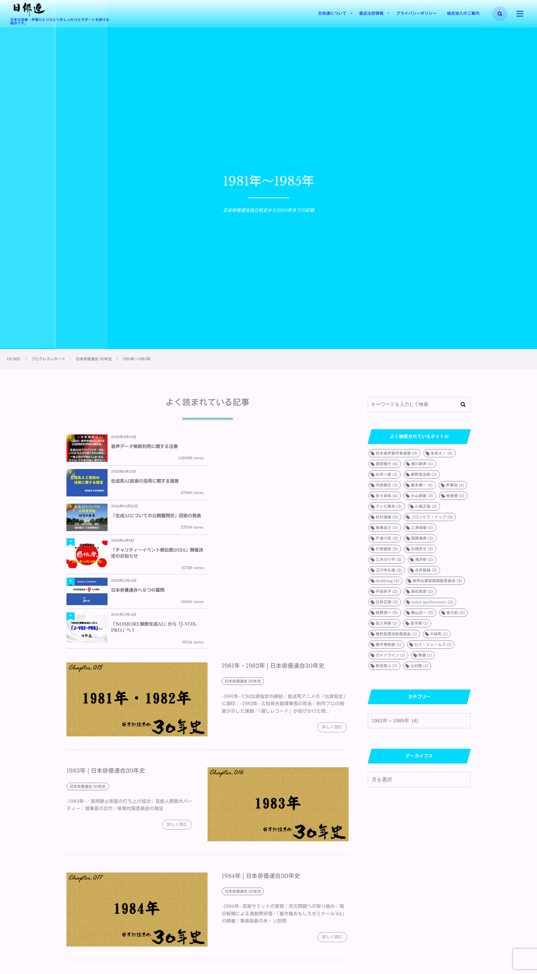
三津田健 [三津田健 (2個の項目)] (422, 527)
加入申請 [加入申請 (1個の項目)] (386, 623)
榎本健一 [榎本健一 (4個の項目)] (422, 485)
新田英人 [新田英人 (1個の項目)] (386, 665)
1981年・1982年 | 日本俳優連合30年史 (273, 565)
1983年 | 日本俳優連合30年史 (105, 670)
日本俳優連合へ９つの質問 (137, 523)
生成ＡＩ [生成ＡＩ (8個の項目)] (441, 453)
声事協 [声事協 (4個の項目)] (455, 485)
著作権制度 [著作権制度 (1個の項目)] (388, 644)
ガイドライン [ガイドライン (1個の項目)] (390, 655)
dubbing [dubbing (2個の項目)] (387, 580)
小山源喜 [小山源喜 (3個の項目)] (422, 495)
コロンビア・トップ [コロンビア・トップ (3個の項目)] (432, 517)
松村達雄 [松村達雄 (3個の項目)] (387, 517)
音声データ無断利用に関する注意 (144, 446)
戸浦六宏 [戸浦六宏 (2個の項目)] (387, 538)
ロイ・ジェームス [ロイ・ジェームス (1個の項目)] (433, 644)
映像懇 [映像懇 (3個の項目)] (455, 495)
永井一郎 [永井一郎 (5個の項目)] (387, 474)
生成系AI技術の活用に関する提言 (286, 446)
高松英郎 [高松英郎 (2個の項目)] (422, 591)
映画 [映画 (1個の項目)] (425, 655)
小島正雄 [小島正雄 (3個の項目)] (426, 506)
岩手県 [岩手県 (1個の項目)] (419, 623)
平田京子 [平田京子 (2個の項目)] (387, 591)
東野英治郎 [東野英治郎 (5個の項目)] (424, 474)
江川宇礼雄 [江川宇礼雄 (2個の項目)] (389, 570)
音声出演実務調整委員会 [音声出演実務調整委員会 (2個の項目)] (437, 580)
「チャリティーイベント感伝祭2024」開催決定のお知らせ (296, 484)
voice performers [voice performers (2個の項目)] (432, 602)
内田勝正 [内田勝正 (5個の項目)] (387, 485)
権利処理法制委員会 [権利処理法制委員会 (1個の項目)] (396, 634)
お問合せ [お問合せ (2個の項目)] (422, 548)
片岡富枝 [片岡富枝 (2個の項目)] (387, 548)
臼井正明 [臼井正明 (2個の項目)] (387, 602)
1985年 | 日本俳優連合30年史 (105, 880)
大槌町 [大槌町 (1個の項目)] (439, 634)
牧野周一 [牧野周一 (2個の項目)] (387, 612)
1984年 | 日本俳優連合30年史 (261, 775)
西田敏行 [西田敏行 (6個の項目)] (387, 463)
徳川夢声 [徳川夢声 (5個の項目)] (422, 463)
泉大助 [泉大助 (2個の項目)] (455, 612)
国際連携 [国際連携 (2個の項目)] (422, 538)
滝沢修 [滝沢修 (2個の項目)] (424, 559)
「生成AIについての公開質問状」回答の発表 (156, 484)
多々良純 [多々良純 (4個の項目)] (387, 495)
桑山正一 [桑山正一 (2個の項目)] (422, 612)
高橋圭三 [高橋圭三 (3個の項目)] (387, 527)
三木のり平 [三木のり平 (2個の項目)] (389, 559)
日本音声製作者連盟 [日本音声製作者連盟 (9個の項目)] (396, 453)
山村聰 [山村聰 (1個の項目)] (419, 665)
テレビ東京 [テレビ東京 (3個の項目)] (389, 506)
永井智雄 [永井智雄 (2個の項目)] (426, 570)
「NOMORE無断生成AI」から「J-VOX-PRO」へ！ (295, 523)
